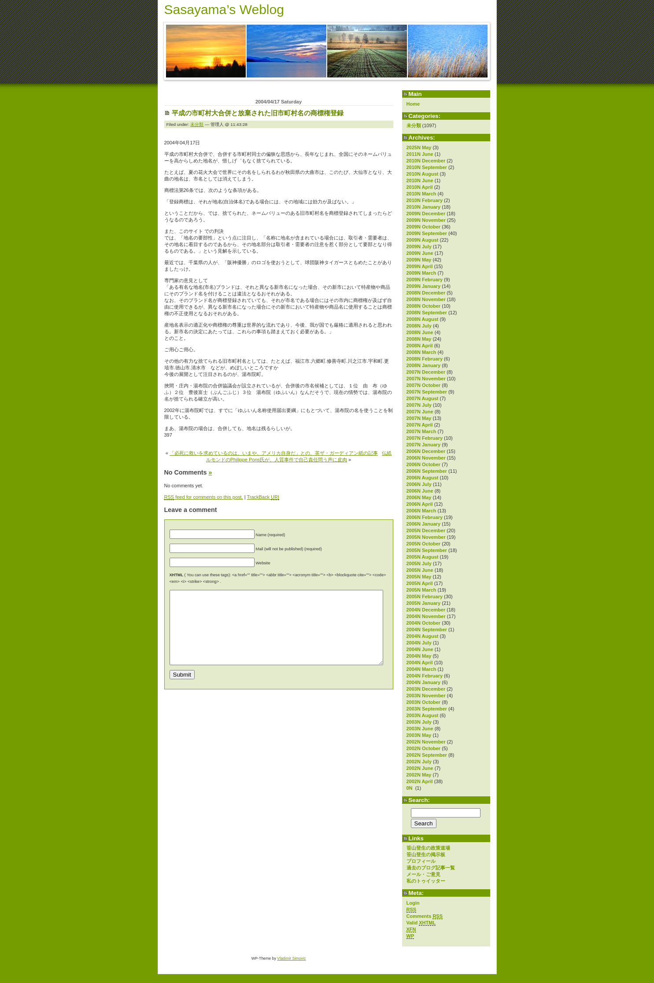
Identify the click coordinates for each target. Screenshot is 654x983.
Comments (424, 916)
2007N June (419, 411)
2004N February (424, 675)
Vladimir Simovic (291, 958)
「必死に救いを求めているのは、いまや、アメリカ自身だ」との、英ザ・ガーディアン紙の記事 (274, 453)
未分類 (413, 125)
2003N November (426, 695)
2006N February (424, 517)
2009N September (426, 233)
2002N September (426, 755)
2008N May (419, 339)
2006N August (422, 477)
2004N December (426, 609)
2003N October (423, 702)
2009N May (419, 259)
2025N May (419, 147)
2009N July (419, 246)
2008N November (426, 299)
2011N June (419, 154)
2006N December (426, 451)
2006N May (419, 497)
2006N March (421, 510)
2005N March (421, 590)
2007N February (424, 438)
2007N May (419, 418)
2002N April (419, 781)
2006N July (419, 484)
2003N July (419, 722)
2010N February (424, 200)
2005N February (424, 596)
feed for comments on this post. (203, 497)
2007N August (422, 398)
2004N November (426, 616)
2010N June (419, 180)
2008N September (426, 312)
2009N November (426, 220)
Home (413, 104)
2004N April (419, 662)
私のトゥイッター (425, 881)
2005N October (423, 543)
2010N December (426, 160)
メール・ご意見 (423, 874)
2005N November (426, 537)
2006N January (423, 523)
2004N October (423, 623)
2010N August (422, 174)
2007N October (423, 385)
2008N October (423, 306)
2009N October (423, 226)
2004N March (421, 669)
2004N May (419, 656)
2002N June (419, 768)
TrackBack (263, 497)
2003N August (422, 715)
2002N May (419, 774)
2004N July (419, 642)
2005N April (419, 583)
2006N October (423, 464)
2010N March (421, 193)
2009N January (423, 286)
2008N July (419, 325)
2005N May (419, 576)
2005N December (426, 530)
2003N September (426, 708)
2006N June (419, 490)
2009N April (419, 266)
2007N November (426, 378)
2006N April (419, 504)
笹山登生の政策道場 (428, 847)
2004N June (419, 649)
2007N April (419, 424)
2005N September (426, 550)
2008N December (426, 292)
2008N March (421, 352)
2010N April (419, 187)
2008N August (422, 319)
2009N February (424, 279)
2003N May (419, 735)
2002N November (426, 741)
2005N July (419, 563)
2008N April (419, 345)
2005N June (419, 570)
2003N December (426, 689)
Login (413, 903)
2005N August (422, 557)
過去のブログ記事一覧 (430, 867)
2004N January (423, 682)
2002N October (423, 748)
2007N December (426, 372)
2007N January (423, 444)
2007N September (426, 391)
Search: (419, 800)
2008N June (419, 332)
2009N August (422, 240)
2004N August (422, 636)
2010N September (426, 167)
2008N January (423, 365)
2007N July (419, 405)
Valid (421, 923)
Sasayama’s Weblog (224, 9)
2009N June (419, 253)
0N (410, 788)
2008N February (424, 358)
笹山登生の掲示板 (425, 854)
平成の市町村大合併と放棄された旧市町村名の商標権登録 (258, 113)
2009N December (426, 213)
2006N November (426, 457)
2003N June (419, 728)
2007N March (421, 431)
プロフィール (421, 861)
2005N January (423, 603)
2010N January (423, 207)
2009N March (421, 273)
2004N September (426, 629)
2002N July (419, 761)
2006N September (426, 471)
